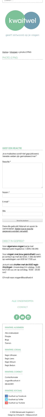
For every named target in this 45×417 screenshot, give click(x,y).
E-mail (5, 201)
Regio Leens (9, 358)
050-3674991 (9, 384)
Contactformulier (11, 377)
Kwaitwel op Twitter (16, 399)
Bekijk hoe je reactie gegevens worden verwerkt (17, 230)
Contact (22, 307)
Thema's (8, 343)
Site (4, 210)
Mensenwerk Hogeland (24, 412)
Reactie (6, 161)
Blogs (7, 340)
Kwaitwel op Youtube (17, 403)
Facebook (17, 317)
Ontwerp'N (20, 415)
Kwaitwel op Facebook (17, 396)
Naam (6, 192)
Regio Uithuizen (11, 355)
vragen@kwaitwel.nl (12, 380)
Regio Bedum (10, 365)
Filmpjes (8, 336)
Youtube (22, 317)
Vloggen (14, 52)
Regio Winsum (10, 362)
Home (5, 52)
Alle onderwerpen (22, 300)
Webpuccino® (31, 415)
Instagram (28, 317)
